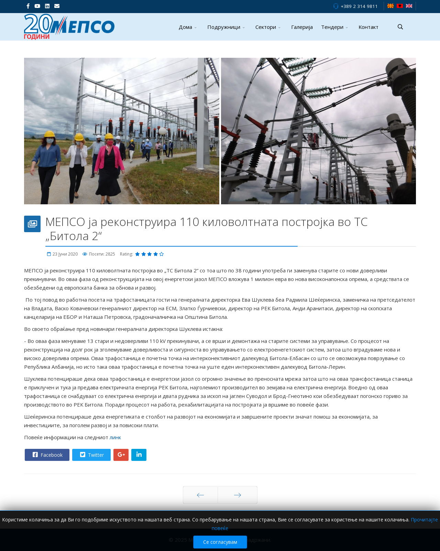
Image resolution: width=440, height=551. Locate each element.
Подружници (223, 26)
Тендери (332, 26)
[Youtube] (37, 5)
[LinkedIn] (47, 5)
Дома (185, 26)
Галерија (302, 26)
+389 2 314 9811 (359, 6)
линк (116, 437)
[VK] (56, 5)
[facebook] (28, 5)
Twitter (91, 455)
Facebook (47, 455)
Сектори (265, 26)
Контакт (368, 26)
